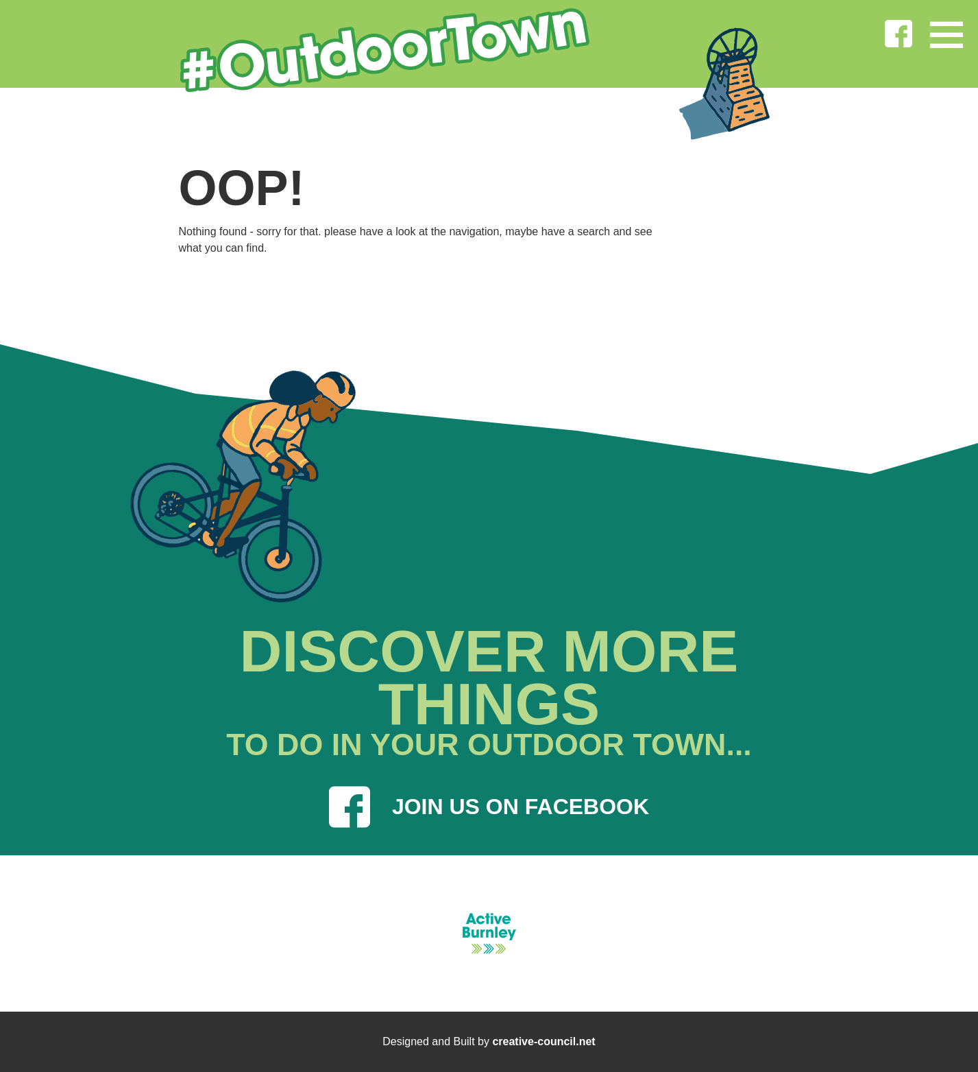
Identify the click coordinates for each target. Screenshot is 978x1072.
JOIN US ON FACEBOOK (489, 807)
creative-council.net (543, 1041)
